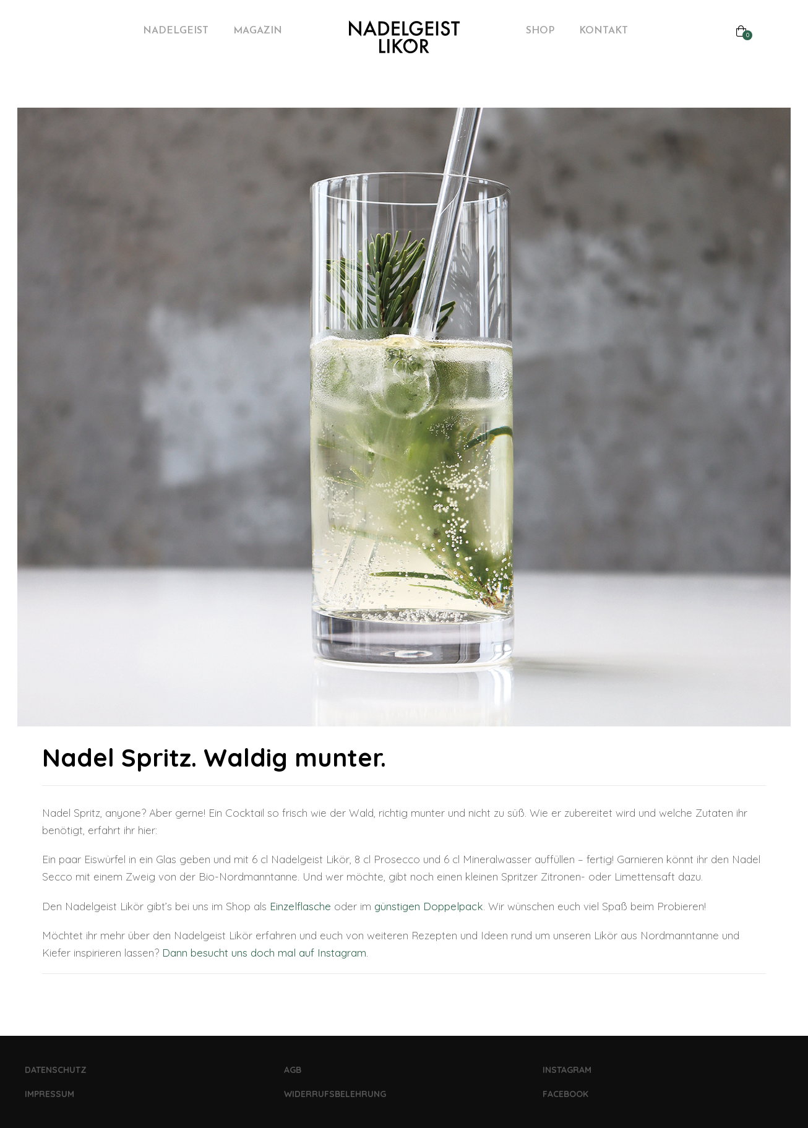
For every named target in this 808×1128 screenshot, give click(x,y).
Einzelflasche (300, 906)
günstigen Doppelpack (428, 906)
